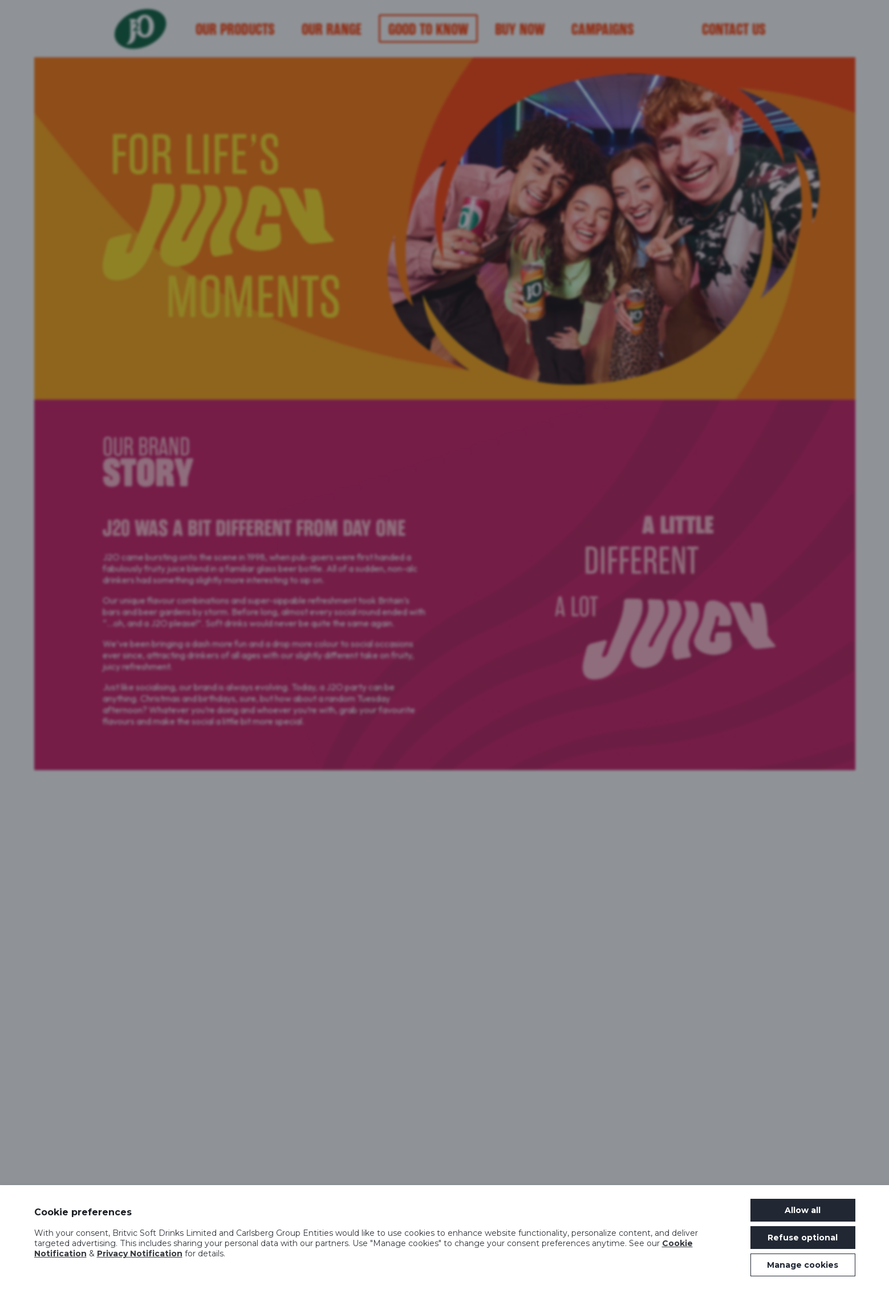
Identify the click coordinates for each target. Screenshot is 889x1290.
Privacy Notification (139, 1253)
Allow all (803, 1210)
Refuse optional (803, 1237)
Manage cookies (802, 1265)
